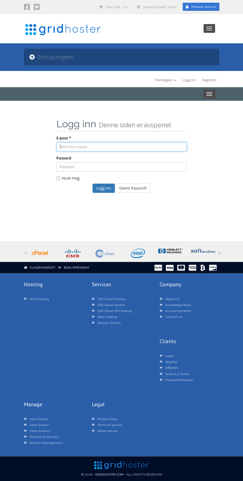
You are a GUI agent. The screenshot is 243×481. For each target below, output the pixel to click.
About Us (169, 299)
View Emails (36, 419)
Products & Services (41, 437)
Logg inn (189, 80)
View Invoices (37, 431)
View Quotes (36, 425)
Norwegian (165, 80)
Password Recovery (177, 380)
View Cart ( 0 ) (113, 7)
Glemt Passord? (133, 188)
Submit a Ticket (174, 374)
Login (167, 356)
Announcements (175, 311)
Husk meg (68, 178)
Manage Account (201, 7)
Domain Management (43, 443)
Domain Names (106, 323)
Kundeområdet (43, 267)
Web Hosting (36, 299)
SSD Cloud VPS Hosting (112, 311)
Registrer (209, 80)
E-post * (63, 138)
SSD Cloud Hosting (108, 299)
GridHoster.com (109, 474)
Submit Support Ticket (156, 7)
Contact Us (171, 317)
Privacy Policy (104, 419)
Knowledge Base (175, 305)
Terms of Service (107, 425)
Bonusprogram (76, 267)
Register (169, 362)
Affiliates (169, 368)
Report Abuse (105, 431)
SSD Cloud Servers (108, 305)
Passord (63, 158)
